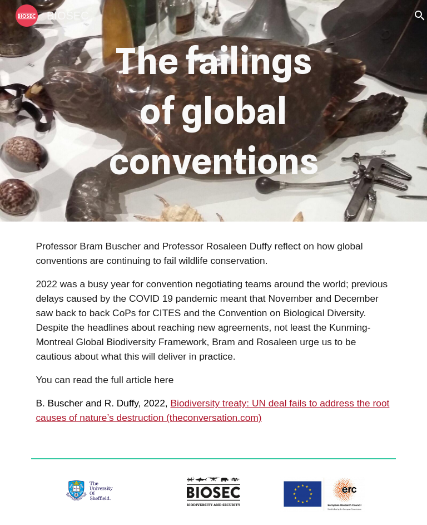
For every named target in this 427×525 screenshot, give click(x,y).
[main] (213, 110)
